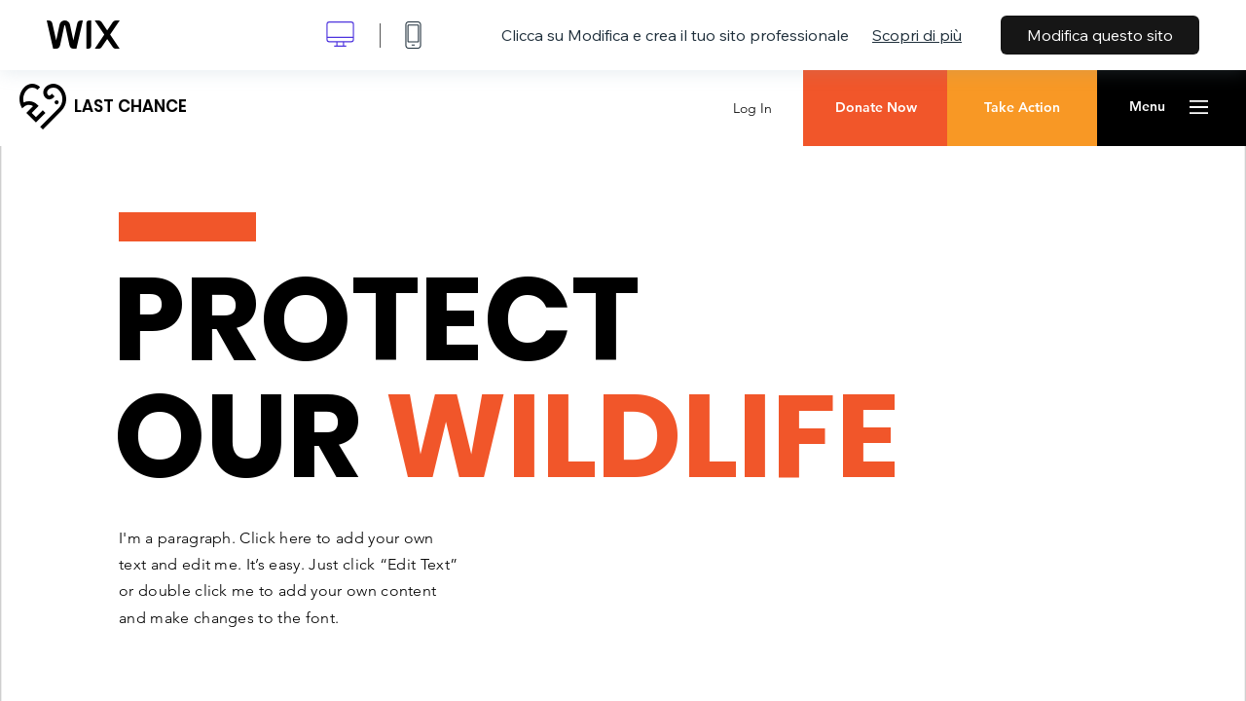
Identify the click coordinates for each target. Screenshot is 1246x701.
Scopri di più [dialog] (917, 35)
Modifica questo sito (1100, 35)
